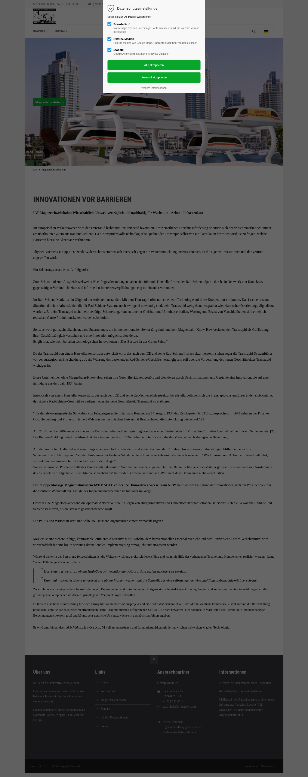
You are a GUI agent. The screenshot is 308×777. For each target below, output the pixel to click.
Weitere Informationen (154, 88)
